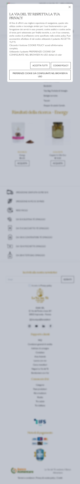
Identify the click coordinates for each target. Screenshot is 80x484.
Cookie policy (60, 65)
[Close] (70, 7)
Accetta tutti (40, 65)
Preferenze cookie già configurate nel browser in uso (40, 75)
